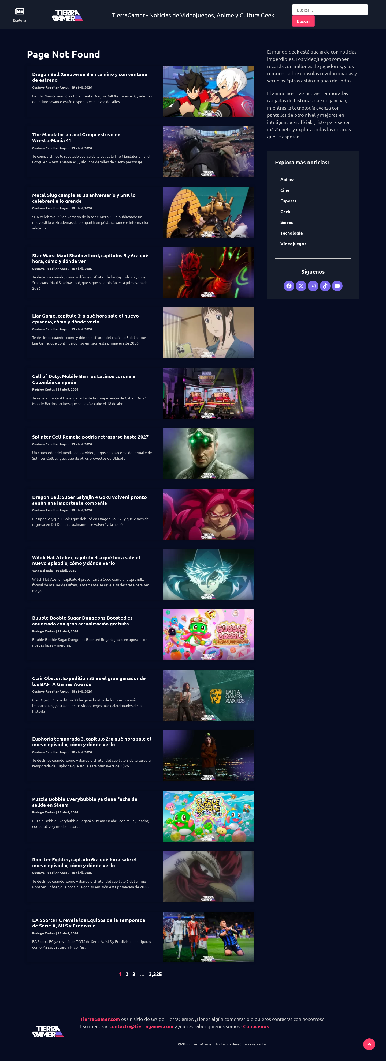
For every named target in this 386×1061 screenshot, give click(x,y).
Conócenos (256, 1026)
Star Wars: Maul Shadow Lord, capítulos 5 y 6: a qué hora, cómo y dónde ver (90, 258)
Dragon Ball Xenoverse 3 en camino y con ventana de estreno (89, 77)
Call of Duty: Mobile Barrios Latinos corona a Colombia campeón (83, 379)
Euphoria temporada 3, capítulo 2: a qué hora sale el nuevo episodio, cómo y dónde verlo (91, 741)
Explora (19, 20)
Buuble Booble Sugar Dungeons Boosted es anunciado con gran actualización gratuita (82, 620)
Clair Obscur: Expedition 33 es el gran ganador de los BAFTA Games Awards (89, 681)
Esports (288, 200)
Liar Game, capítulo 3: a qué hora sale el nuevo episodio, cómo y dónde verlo (85, 318)
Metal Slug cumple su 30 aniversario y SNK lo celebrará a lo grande (84, 198)
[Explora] (19, 11)
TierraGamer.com (100, 1019)
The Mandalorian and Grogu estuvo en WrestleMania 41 (76, 137)
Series (286, 222)
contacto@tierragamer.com (141, 1026)
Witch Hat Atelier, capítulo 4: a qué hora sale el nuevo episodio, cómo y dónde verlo (86, 560)
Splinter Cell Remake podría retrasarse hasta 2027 (90, 436)
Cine (284, 190)
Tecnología (291, 233)
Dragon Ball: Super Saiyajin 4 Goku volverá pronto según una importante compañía (89, 500)
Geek (285, 211)
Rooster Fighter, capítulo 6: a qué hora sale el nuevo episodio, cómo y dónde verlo (84, 862)
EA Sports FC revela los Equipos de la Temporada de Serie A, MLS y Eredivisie (88, 923)
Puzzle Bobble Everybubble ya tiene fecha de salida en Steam (85, 802)
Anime (287, 179)
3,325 (155, 974)
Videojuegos (293, 243)
